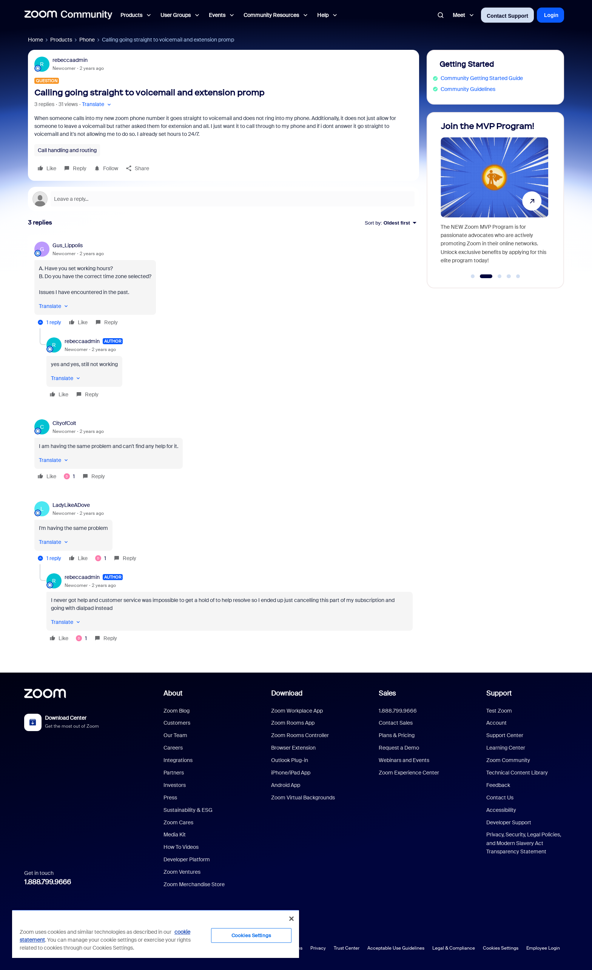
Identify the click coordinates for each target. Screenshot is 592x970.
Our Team (175, 735)
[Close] (291, 918)
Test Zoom (499, 710)
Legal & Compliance (453, 948)
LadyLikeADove (71, 505)
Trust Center (346, 948)
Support (499, 693)
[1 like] (69, 476)
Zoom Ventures (181, 871)
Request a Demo (399, 747)
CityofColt (64, 423)
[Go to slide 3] (499, 276)
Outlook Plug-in (289, 760)
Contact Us (499, 797)
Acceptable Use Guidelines (395, 948)
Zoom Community (508, 760)
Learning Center (505, 747)
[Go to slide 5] (518, 276)
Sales (387, 693)
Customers (176, 722)
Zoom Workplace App (297, 710)
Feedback (498, 785)
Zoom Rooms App (292, 722)
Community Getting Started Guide (482, 78)
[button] (97, 104)
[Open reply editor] (223, 199)
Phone (87, 39)
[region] (155, 934)
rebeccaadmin (70, 60)
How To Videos (181, 847)
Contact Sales (396, 722)
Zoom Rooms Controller (300, 735)
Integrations (178, 760)
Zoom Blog (176, 710)
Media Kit (174, 834)
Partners (173, 772)
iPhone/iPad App (290, 772)
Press (170, 797)
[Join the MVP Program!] (494, 197)
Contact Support (507, 16)
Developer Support (508, 822)
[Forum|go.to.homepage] (68, 15)
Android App (285, 785)
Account (496, 722)
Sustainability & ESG (188, 810)
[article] (223, 285)
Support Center (504, 735)
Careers (173, 747)
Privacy (318, 948)
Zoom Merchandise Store (194, 884)
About (172, 693)
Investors (174, 785)
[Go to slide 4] (509, 276)
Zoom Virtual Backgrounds (303, 797)
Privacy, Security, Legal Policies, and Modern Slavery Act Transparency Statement (523, 843)
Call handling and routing (67, 150)
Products (61, 39)
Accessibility (501, 810)
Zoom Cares (178, 822)
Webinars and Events (404, 760)
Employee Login (543, 948)
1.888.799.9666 (47, 882)
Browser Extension (293, 747)
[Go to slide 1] (472, 276)
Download (286, 693)
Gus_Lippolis (67, 245)
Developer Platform (186, 859)
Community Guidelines (468, 89)
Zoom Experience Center (409, 772)
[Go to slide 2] (486, 276)
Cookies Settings (500, 948)
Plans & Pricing (397, 735)
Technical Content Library (517, 772)
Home (35, 39)
